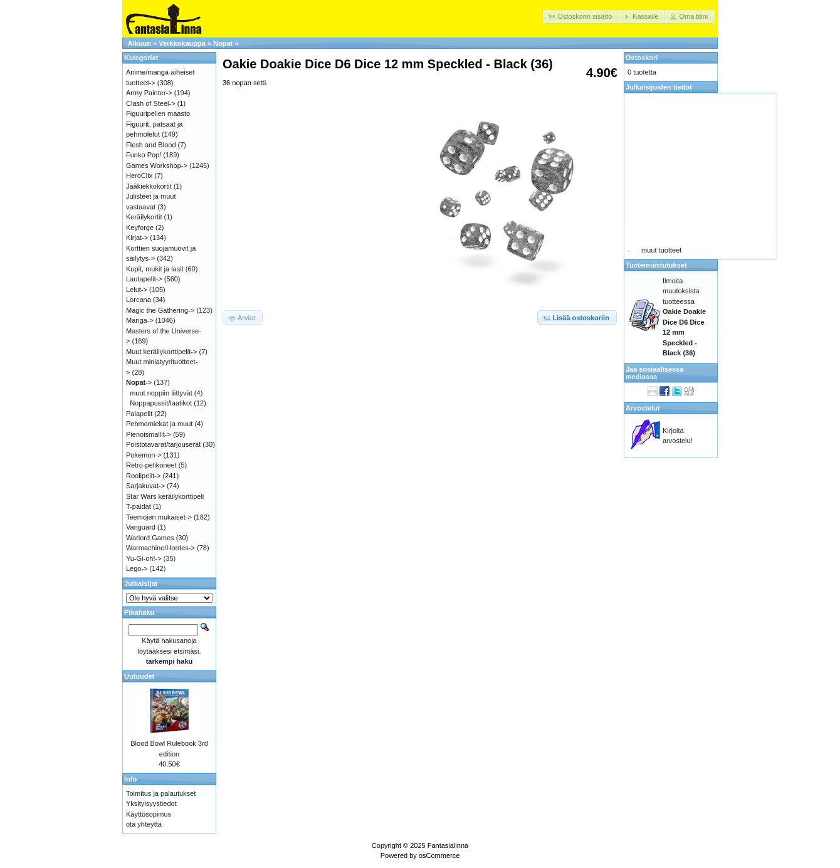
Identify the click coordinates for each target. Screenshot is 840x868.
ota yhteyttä (144, 824)
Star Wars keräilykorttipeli (165, 496)
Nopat (223, 43)
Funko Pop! (143, 155)
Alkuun (139, 43)
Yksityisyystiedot (151, 803)
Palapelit (139, 413)
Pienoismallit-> (148, 434)
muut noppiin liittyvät (161, 393)
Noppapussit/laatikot (161, 403)
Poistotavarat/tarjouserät (163, 444)
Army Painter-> (149, 93)
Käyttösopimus (148, 814)
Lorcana (138, 299)
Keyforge (140, 227)
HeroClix (139, 175)
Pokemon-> (144, 455)
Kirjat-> (137, 237)
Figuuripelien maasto (158, 113)
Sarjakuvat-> (145, 485)
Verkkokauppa (182, 43)
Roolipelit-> (143, 475)
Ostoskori (642, 57)
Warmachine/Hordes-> (160, 548)
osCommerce (439, 855)
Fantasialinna (448, 845)
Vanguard (140, 527)
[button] (580, 16)
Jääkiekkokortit (149, 186)
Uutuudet (139, 676)
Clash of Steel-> (151, 103)
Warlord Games (150, 537)
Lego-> (137, 568)
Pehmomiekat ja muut (159, 423)
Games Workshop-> (156, 165)
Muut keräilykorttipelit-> (161, 351)
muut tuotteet (661, 250)
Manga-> (140, 320)
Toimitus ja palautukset (161, 793)
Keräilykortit (144, 217)
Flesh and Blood (151, 145)
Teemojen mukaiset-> (159, 517)
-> (139, 382)
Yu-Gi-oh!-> (144, 558)
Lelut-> (136, 289)
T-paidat (138, 506)
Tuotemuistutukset (656, 265)
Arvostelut (642, 408)
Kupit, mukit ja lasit (155, 269)
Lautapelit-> (144, 279)
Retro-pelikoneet (151, 465)
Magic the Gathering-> (160, 310)
